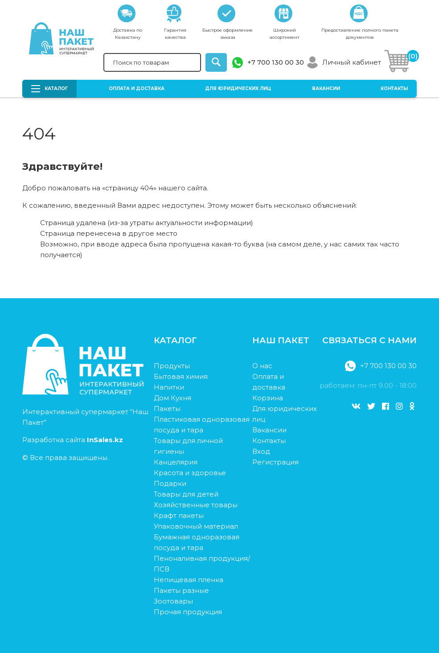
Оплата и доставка (136, 88)
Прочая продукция (188, 612)
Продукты (172, 365)
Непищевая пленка (188, 579)
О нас (262, 365)
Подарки (170, 483)
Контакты (394, 88)
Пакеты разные (181, 590)
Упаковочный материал (196, 526)
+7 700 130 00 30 (275, 62)
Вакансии (326, 88)
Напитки (169, 387)
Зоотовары (173, 601)
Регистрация (275, 462)
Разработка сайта (72, 439)
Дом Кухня (172, 398)
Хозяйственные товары (196, 505)
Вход (261, 451)
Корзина (267, 398)
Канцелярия (175, 462)
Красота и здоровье (190, 472)
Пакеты (167, 408)
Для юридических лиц (238, 88)
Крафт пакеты (179, 515)
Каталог (49, 88)
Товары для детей (186, 494)
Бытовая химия (181, 376)
